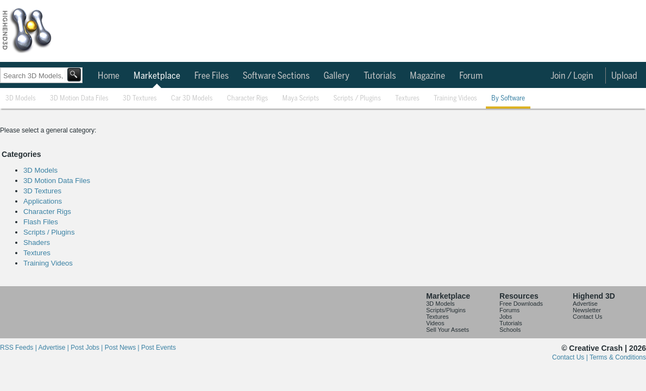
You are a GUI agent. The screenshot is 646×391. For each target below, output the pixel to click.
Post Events (158, 347)
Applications (42, 201)
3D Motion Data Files (79, 98)
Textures (407, 98)
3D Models (20, 98)
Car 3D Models (192, 98)
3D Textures (140, 98)
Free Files (211, 76)
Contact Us (587, 316)
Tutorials (380, 76)
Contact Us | (571, 357)
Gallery (337, 76)
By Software (508, 98)
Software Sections (276, 76)
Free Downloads (521, 303)
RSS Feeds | (19, 347)
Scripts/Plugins (446, 310)
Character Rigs (247, 98)
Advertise (585, 303)
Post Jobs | (87, 347)
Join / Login (571, 76)
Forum (471, 76)
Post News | (123, 347)
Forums (509, 310)
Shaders (36, 242)
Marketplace (157, 76)
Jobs (505, 316)
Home (108, 76)
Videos (435, 323)
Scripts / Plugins (357, 98)
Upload (624, 76)
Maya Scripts (300, 98)
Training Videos (455, 98)
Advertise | (54, 347)
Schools (510, 329)
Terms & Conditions (618, 357)
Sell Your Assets (447, 329)
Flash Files (40, 222)
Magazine (427, 76)
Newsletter (587, 310)
